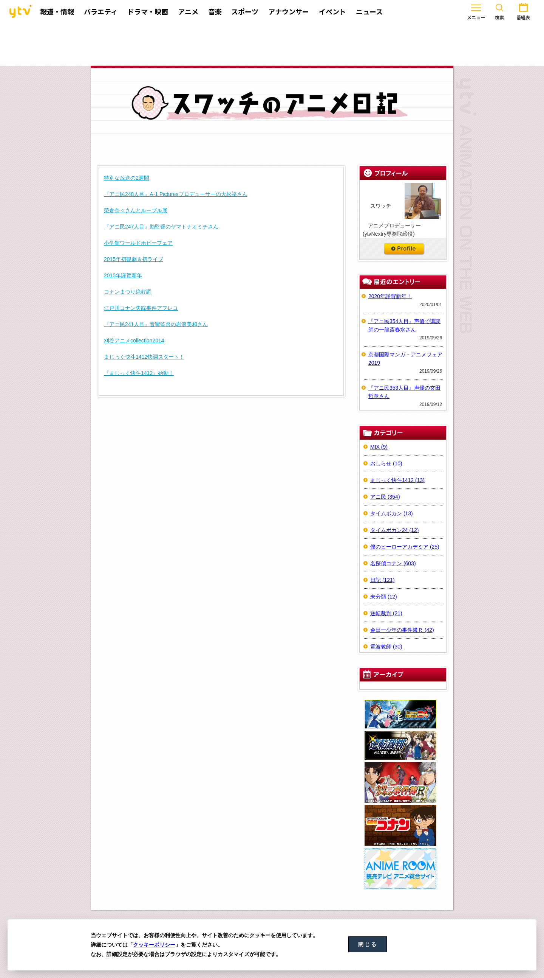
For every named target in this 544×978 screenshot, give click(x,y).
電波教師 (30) (386, 647)
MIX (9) (379, 447)
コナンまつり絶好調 (127, 292)
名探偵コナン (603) (393, 563)
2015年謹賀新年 (123, 275)
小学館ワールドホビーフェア (138, 243)
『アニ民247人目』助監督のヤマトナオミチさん (161, 227)
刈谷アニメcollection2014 (134, 340)
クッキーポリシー (154, 945)
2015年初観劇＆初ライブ (133, 259)
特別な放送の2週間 (126, 178)
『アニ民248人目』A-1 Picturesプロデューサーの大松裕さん (175, 194)
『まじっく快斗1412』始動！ (139, 373)
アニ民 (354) (385, 497)
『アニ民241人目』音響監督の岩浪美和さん (156, 324)
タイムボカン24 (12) (394, 530)
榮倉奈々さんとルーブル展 (135, 210)
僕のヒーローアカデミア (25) (404, 547)
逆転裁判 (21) (386, 613)
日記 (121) (382, 580)
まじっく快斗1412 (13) (397, 480)
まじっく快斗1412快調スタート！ (144, 357)
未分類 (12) (383, 597)
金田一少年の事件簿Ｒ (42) (402, 630)
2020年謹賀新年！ (390, 296)
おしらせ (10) (386, 463)
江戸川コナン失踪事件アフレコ (141, 308)
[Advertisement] (272, 44)
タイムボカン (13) (391, 513)
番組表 (500, 10)
